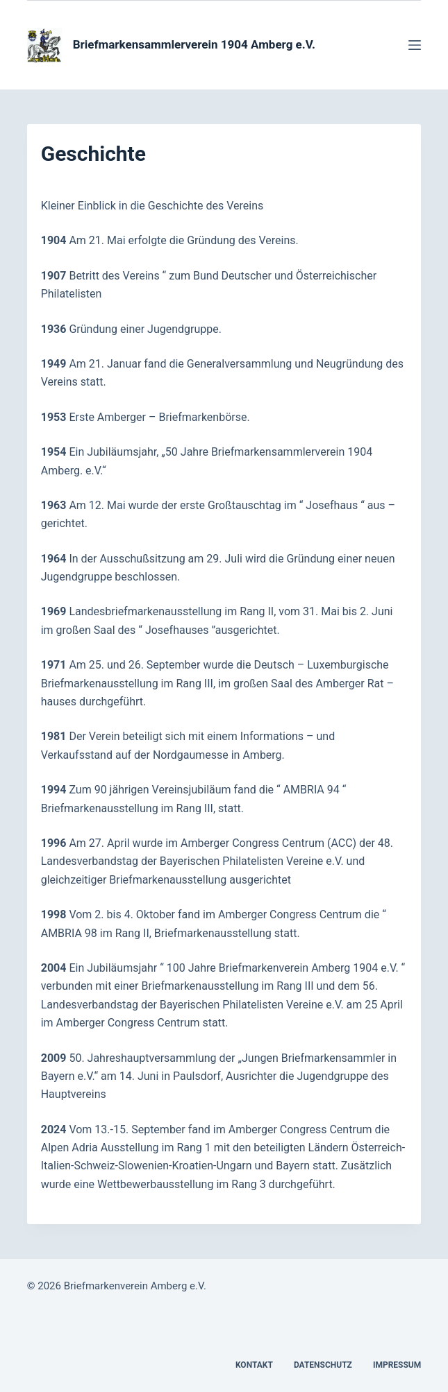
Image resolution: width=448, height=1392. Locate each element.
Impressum (397, 1365)
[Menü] (414, 45)
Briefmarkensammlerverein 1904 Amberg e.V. (194, 44)
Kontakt (254, 1365)
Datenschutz (323, 1365)
